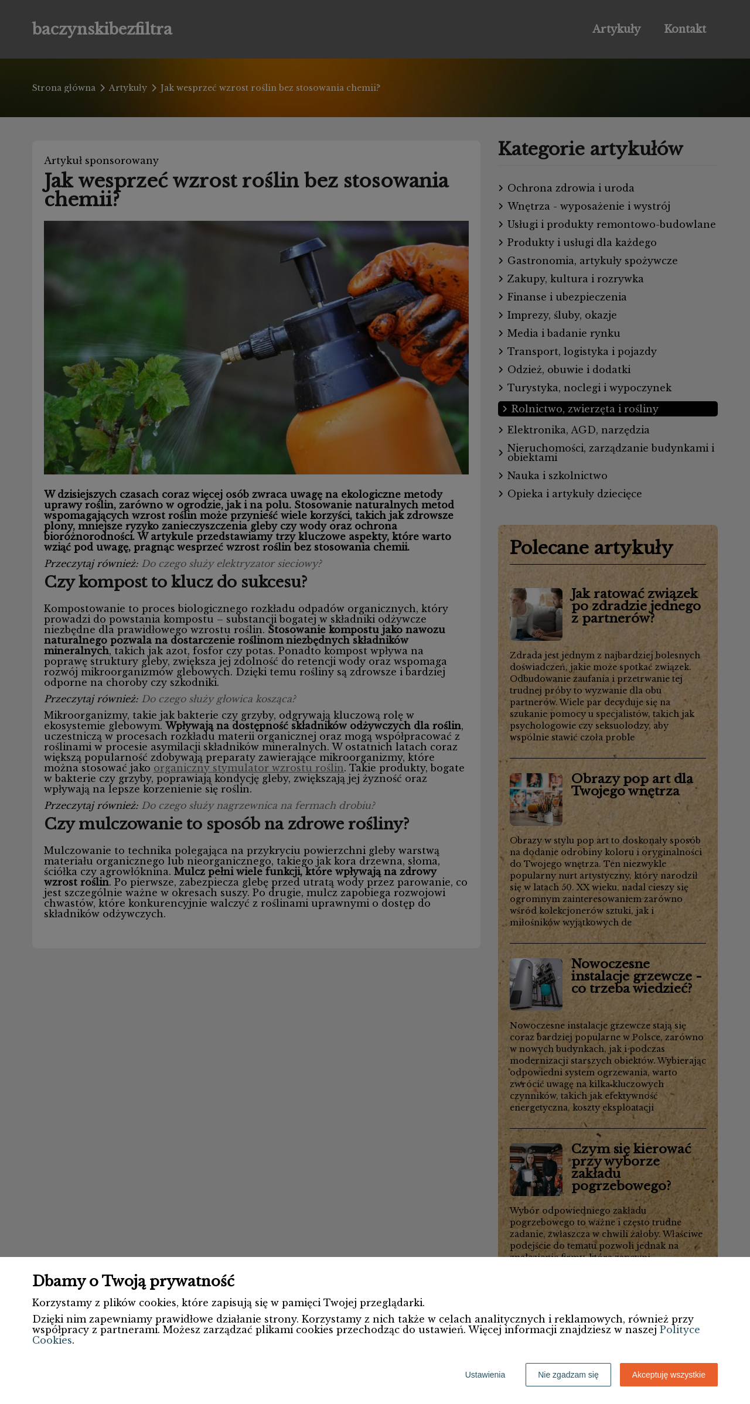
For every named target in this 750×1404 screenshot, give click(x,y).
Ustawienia (485, 1374)
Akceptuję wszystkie (668, 1374)
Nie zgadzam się (568, 1374)
